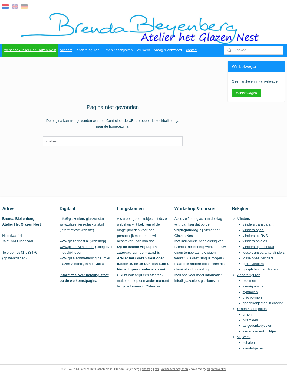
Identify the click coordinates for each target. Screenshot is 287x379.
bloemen (249, 281)
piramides (250, 320)
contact (191, 50)
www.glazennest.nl (74, 241)
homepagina (118, 126)
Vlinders (243, 219)
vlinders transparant (258, 224)
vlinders (66, 50)
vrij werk (143, 50)
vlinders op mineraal (258, 247)
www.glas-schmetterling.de (80, 258)
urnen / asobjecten (118, 50)
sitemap (147, 369)
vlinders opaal (253, 230)
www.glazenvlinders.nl (77, 247)
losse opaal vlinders (258, 258)
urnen (247, 314)
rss (157, 369)
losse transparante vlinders (264, 252)
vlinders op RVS (255, 236)
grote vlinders (253, 264)
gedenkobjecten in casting (263, 303)
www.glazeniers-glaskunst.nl (82, 224)
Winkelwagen (246, 93)
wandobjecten (253, 348)
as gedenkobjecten (257, 326)
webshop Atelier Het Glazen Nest (30, 50)
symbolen (250, 292)
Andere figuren (248, 275)
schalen (249, 343)
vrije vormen (252, 297)
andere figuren (88, 50)
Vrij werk (243, 337)
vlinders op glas (255, 241)
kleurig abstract (254, 286)
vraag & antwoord (168, 50)
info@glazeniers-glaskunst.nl (82, 219)
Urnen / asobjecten (252, 309)
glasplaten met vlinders (261, 269)
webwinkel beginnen (174, 369)
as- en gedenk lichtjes (260, 331)
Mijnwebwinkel (216, 369)
